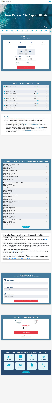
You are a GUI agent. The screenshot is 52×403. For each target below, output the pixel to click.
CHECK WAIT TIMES (26, 332)
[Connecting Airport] (9, 280)
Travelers (17, 62)
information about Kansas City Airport (18, 119)
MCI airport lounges (40, 127)
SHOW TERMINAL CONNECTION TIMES (26, 300)
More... (45, 239)
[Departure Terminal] (9, 293)
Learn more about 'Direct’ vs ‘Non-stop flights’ (19, 258)
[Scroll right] (50, 31)
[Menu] (49, 2)
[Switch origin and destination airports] (26, 52)
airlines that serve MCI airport (18, 123)
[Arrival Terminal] (9, 287)
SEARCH (26, 67)
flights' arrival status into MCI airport (32, 124)
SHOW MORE (26, 226)
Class (27, 62)
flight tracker (28, 130)
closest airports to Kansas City (16, 251)
